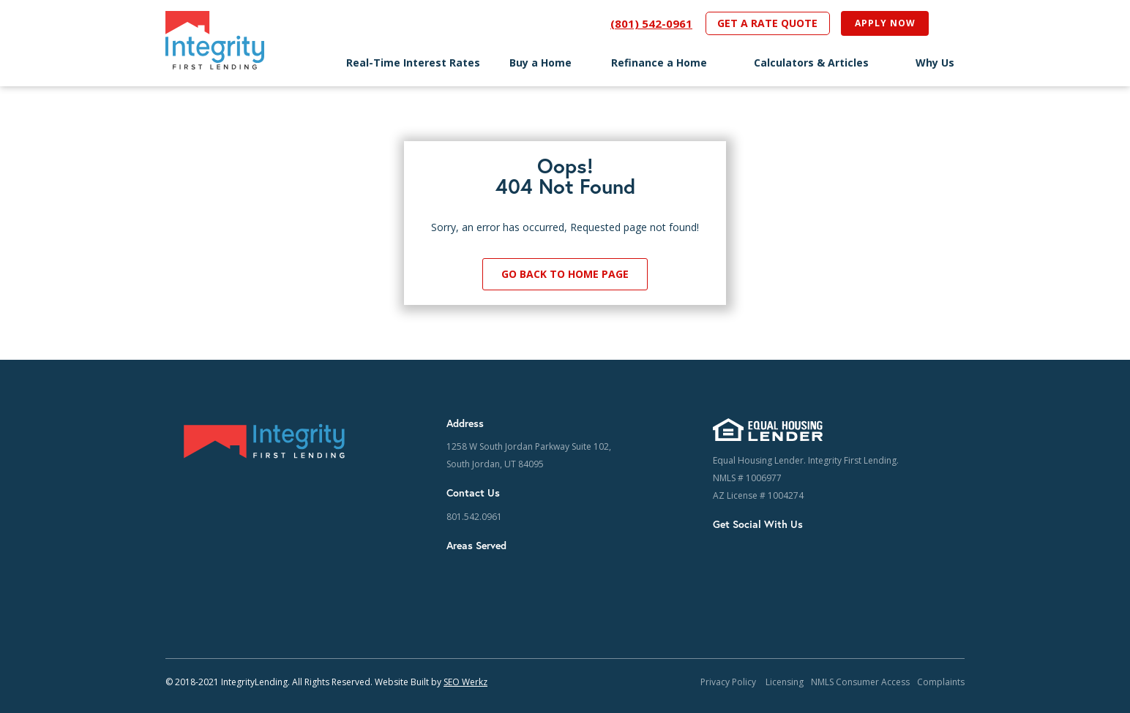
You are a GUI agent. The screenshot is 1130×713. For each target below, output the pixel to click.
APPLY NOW (885, 23)
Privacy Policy (729, 682)
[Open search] (947, 23)
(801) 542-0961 (651, 23)
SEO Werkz (465, 682)
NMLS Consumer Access (860, 682)
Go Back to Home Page (565, 274)
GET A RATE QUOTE (767, 23)
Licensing (785, 682)
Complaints (941, 682)
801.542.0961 (474, 516)
